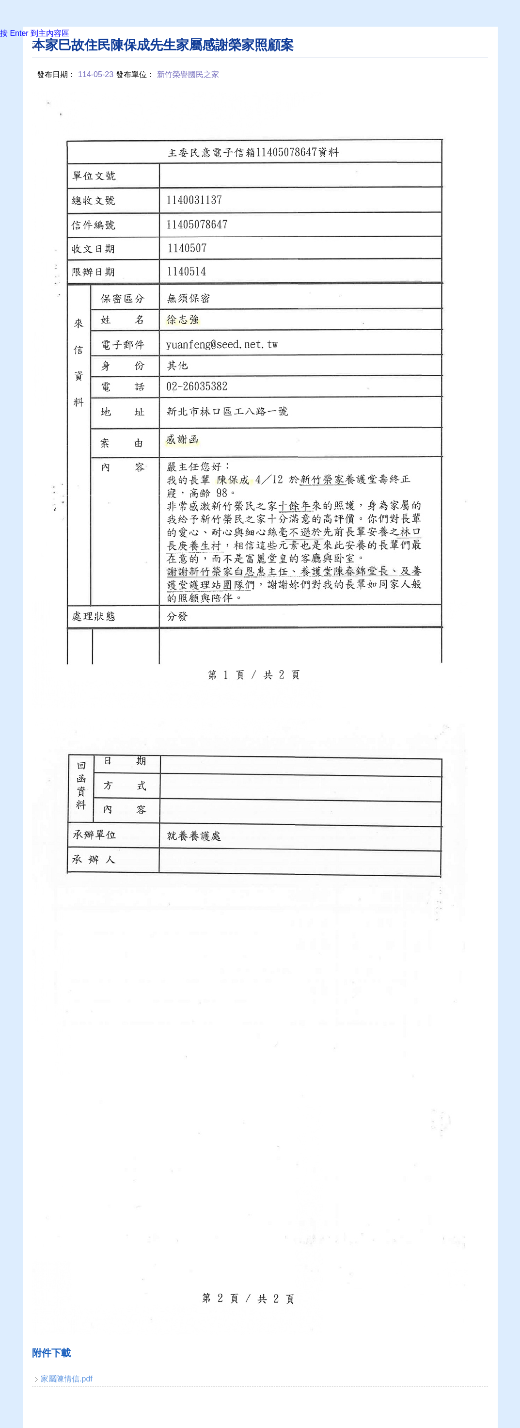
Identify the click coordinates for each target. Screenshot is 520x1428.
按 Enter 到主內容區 (34, 33)
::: (34, 44)
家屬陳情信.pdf (67, 1379)
